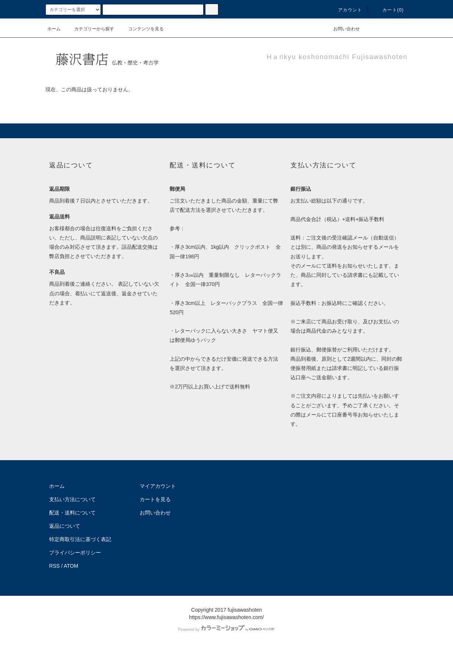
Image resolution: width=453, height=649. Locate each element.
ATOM (71, 566)
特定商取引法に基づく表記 (80, 539)
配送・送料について (72, 513)
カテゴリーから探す (89, 28)
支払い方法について (72, 499)
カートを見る (155, 499)
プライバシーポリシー (75, 552)
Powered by (226, 629)
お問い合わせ (342, 28)
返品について (64, 526)
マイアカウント (158, 486)
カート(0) (389, 10)
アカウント (345, 10)
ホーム (54, 28)
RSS (54, 566)
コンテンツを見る (141, 28)
